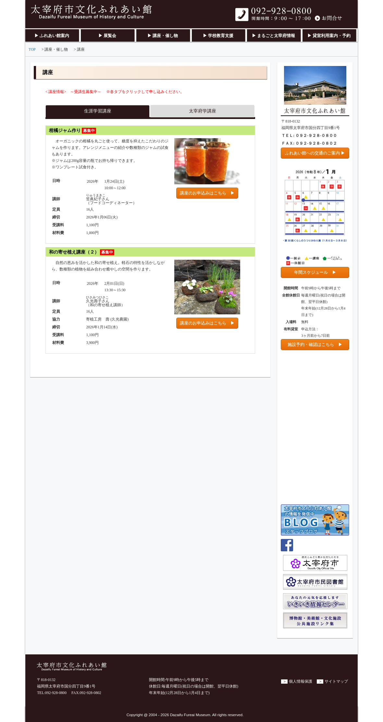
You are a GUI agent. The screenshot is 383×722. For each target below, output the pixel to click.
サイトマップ (336, 681)
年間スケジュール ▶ (315, 272)
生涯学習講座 (97, 111)
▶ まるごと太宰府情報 (273, 35)
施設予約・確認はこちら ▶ (315, 344)
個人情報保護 (300, 681)
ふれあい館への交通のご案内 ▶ (315, 153)
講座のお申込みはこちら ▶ (207, 192)
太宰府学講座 (202, 111)
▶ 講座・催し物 (162, 35)
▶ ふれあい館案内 (51, 35)
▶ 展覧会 (107, 35)
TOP (32, 49)
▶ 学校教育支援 (218, 35)
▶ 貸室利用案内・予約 (329, 35)
